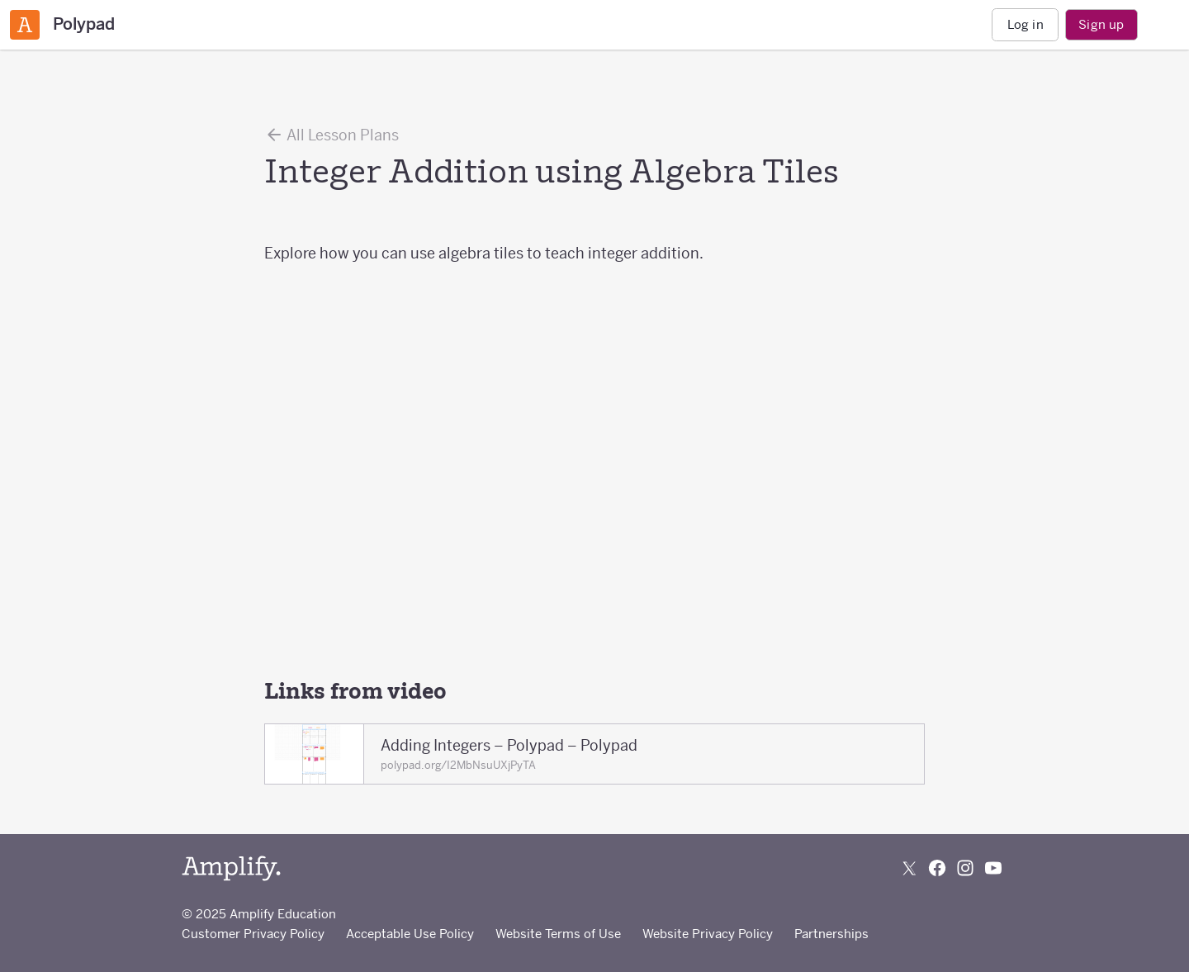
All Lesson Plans (331, 135)
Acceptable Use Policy (410, 933)
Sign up (1101, 24)
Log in (1025, 24)
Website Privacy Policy (707, 933)
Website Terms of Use (558, 933)
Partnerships (831, 933)
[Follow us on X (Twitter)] (909, 868)
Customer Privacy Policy (253, 933)
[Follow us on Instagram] (965, 868)
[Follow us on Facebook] (937, 868)
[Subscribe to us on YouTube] (993, 868)
